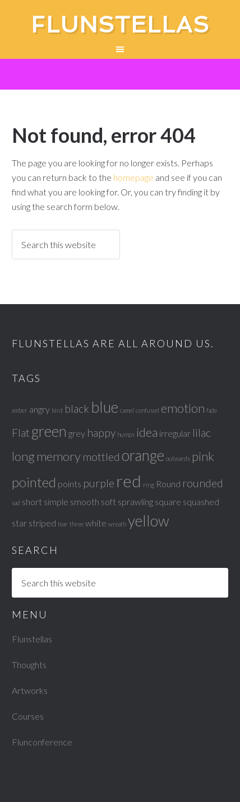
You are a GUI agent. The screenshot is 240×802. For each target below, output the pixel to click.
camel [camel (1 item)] (127, 410)
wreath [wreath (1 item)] (117, 524)
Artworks (30, 690)
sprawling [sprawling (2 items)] (135, 501)
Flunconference (42, 741)
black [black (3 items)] (76, 408)
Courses (28, 716)
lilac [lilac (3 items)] (201, 432)
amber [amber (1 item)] (19, 410)
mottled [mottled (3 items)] (101, 456)
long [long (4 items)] (23, 456)
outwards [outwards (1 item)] (178, 458)
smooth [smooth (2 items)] (84, 501)
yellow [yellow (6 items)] (148, 521)
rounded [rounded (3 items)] (202, 483)
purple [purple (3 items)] (98, 483)
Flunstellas (120, 24)
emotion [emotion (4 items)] (183, 408)
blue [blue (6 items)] (104, 407)
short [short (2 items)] (32, 501)
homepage (133, 177)
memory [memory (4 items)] (58, 456)
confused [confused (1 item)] (147, 410)
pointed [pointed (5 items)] (34, 482)
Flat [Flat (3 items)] (21, 432)
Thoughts (29, 664)
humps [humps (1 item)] (126, 434)
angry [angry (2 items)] (39, 409)
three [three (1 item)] (77, 524)
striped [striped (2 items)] (42, 522)
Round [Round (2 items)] (168, 483)
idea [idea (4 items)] (147, 432)
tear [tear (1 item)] (63, 524)
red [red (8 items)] (128, 481)
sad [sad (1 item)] (16, 502)
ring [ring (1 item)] (148, 484)
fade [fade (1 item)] (211, 410)
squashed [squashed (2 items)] (201, 501)
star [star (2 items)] (19, 522)
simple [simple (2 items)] (56, 501)
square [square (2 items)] (168, 501)
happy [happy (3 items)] (101, 432)
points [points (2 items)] (69, 483)
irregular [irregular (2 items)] (175, 433)
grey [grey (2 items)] (76, 433)
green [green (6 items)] (49, 431)
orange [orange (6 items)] (143, 455)
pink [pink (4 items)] (203, 456)
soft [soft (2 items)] (108, 501)
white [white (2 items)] (96, 522)
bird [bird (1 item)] (57, 410)
